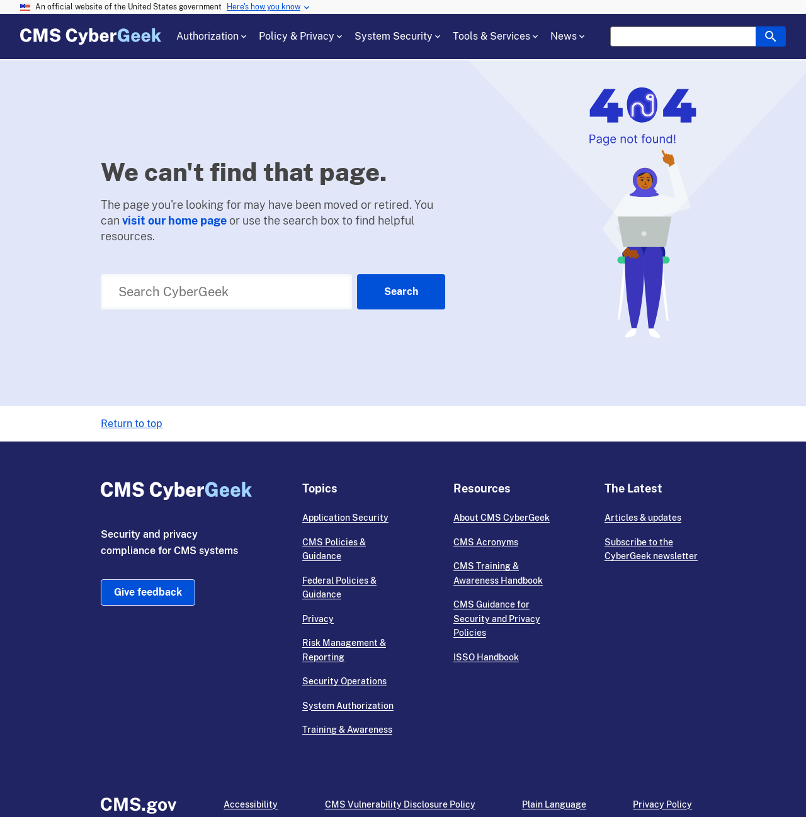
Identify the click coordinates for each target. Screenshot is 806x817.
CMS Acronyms (485, 542)
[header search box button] (771, 36)
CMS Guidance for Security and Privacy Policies (496, 618)
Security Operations (344, 681)
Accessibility (251, 804)
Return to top (131, 424)
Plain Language (554, 804)
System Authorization (348, 706)
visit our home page (174, 220)
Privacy (318, 619)
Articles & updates (642, 518)
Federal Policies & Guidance (339, 587)
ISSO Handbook (486, 657)
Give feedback (148, 592)
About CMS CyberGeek (501, 518)
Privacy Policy (662, 804)
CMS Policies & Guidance (334, 549)
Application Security (345, 518)
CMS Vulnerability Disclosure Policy (400, 804)
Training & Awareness (347, 730)
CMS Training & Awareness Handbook (498, 573)
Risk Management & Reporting (344, 650)
